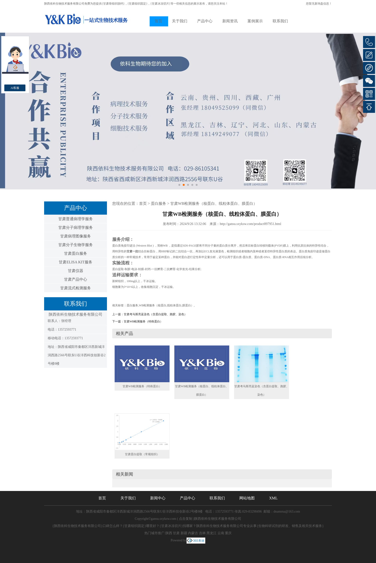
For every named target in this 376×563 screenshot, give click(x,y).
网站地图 (247, 498)
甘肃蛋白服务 (75, 253)
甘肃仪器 (75, 271)
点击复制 (185, 519)
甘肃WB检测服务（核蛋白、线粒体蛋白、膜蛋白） (213, 203)
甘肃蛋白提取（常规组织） (142, 454)
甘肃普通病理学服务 (75, 219)
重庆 (228, 533)
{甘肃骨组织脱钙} (113, 3)
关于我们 (179, 21)
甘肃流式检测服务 (75, 288)
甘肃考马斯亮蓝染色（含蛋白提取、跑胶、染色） (155, 314)
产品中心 (204, 21)
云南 (220, 533)
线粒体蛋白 (174, 305)
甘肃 (176, 533)
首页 (158, 21)
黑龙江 (211, 533)
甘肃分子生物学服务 (75, 245)
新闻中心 (157, 498)
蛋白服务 (158, 203)
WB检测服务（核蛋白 (152, 305)
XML (273, 498)
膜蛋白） (188, 305)
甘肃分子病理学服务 (75, 227)
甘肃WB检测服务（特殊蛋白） (143, 321)
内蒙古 (193, 533)
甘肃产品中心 (75, 279)
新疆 (184, 533)
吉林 (202, 533)
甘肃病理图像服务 (75, 236)
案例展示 (255, 21)
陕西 (168, 533)
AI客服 (15, 88)
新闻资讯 (230, 21)
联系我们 (280, 21)
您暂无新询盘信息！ (319, 3)
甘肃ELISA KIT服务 (75, 262)
